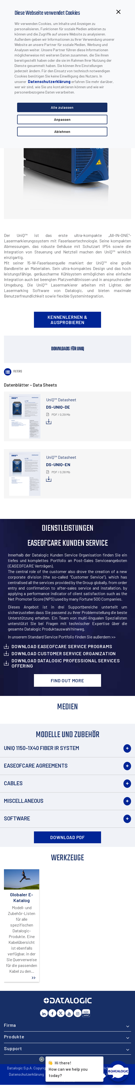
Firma (10, 1025)
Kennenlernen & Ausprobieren (67, 319)
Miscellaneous (23, 801)
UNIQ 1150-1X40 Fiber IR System (41, 748)
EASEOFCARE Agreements (36, 765)
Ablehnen (62, 131)
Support (13, 1048)
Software (17, 818)
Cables (13, 783)
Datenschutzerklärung (49, 81)
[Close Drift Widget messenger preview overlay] (41, 1059)
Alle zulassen (62, 107)
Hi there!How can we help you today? (68, 1068)
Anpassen (62, 119)
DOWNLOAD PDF (67, 837)
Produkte (14, 1036)
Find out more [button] (67, 680)
